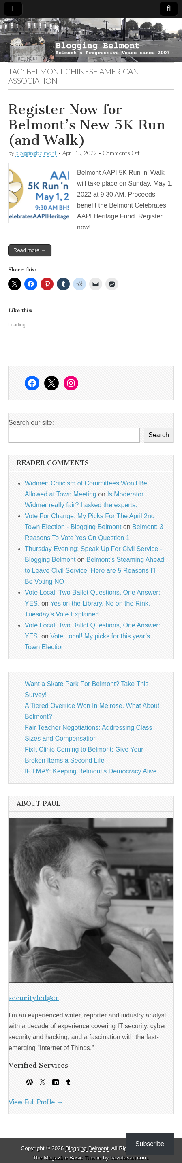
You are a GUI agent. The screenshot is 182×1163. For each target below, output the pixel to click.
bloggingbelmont (36, 152)
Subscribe (149, 1143)
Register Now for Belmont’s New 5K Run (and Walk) (86, 125)
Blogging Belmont (87, 1148)
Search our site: (31, 422)
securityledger (34, 998)
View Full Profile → (36, 1102)
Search (158, 435)
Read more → (29, 250)
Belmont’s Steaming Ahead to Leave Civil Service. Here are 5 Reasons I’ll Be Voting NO (94, 570)
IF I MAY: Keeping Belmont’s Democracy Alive (91, 771)
